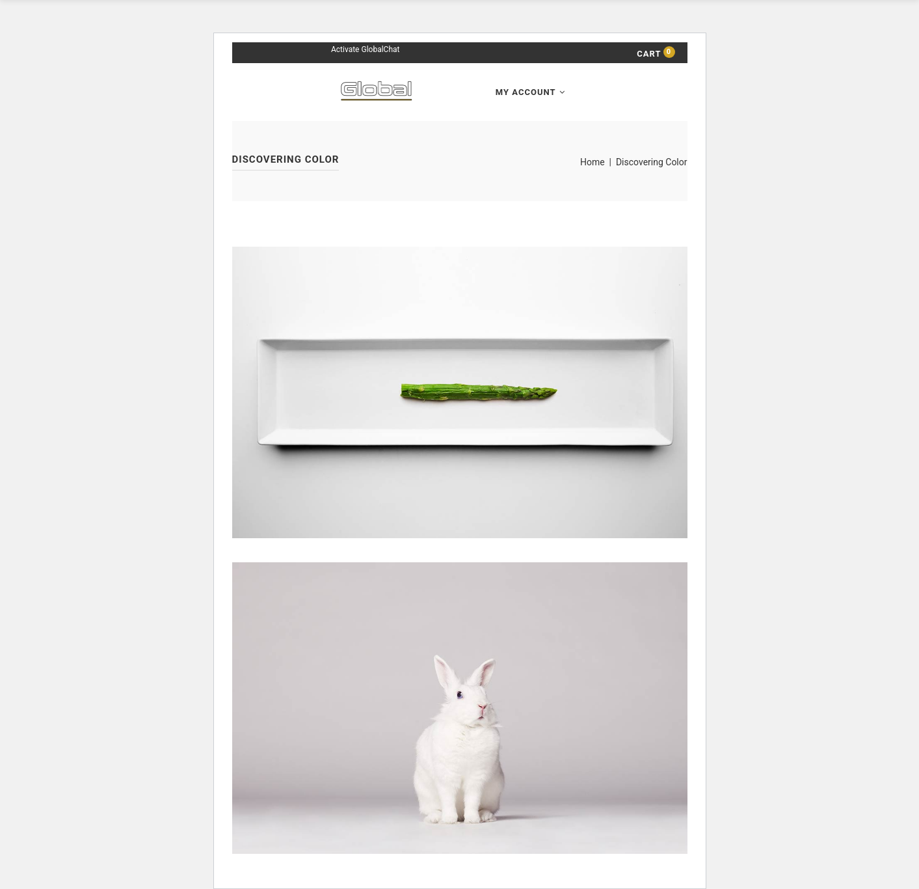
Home (592, 162)
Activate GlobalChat (365, 49)
